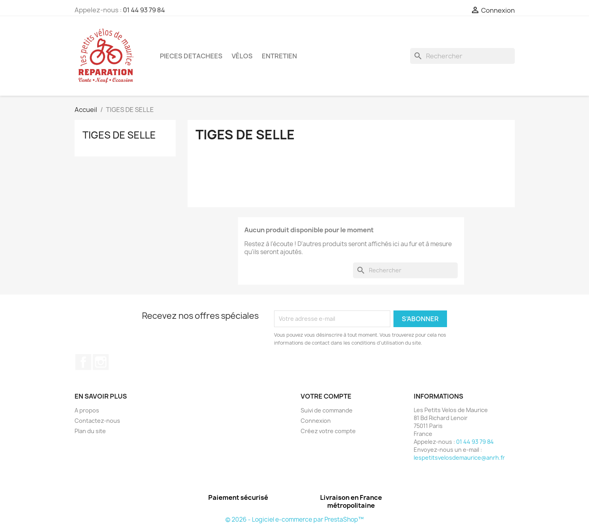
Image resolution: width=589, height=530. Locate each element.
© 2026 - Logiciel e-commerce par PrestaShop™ (294, 519)
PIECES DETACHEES (191, 56)
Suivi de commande (327, 410)
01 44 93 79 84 (144, 10)
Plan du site (90, 431)
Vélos (242, 56)
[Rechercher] (462, 56)
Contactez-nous (97, 420)
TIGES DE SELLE (119, 135)
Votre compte (326, 396)
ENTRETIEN (279, 56)
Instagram (101, 362)
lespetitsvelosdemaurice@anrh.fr (459, 457)
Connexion (316, 420)
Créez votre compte (328, 431)
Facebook (83, 362)
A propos (87, 410)
